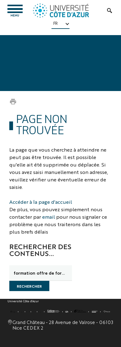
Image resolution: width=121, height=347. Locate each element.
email (48, 216)
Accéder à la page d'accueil (40, 202)
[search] (40, 273)
